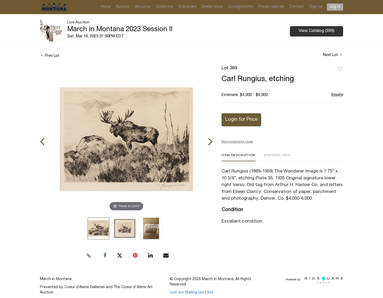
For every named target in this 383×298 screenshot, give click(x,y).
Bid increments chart (237, 141)
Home (106, 7)
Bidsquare (187, 7)
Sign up (316, 7)
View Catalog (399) (316, 31)
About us (143, 7)
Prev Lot (50, 56)
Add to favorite (340, 69)
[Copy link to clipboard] (89, 255)
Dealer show (212, 7)
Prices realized (271, 7)
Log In (335, 7)
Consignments (240, 7)
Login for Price (241, 119)
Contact (296, 7)
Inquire (337, 95)
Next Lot (332, 55)
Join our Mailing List (187, 293)
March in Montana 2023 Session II (119, 29)
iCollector (164, 7)
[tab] (239, 157)
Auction (123, 7)
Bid (210, 293)
